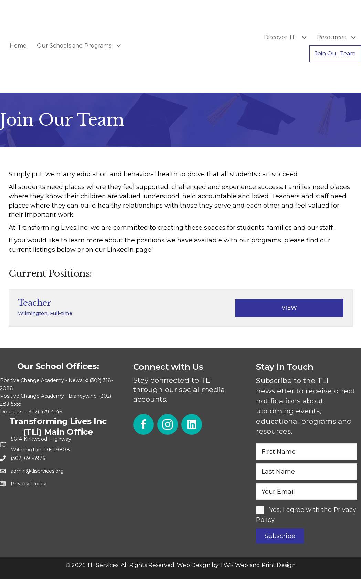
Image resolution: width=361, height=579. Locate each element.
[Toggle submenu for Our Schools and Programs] (119, 46)
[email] (307, 491)
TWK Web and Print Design (258, 565)
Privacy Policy (28, 484)
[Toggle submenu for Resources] (353, 37)
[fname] (307, 451)
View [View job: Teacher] (289, 308)
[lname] (307, 471)
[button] (143, 424)
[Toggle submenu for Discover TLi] (304, 37)
